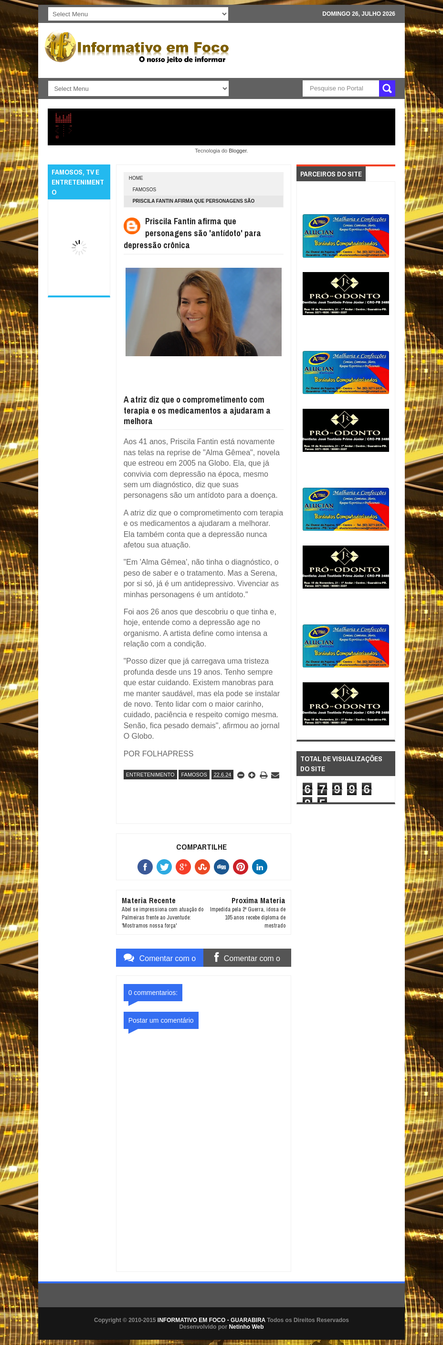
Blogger (237, 150)
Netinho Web (246, 1326)
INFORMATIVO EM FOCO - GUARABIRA (211, 1320)
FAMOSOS (144, 189)
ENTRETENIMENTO (150, 774)
